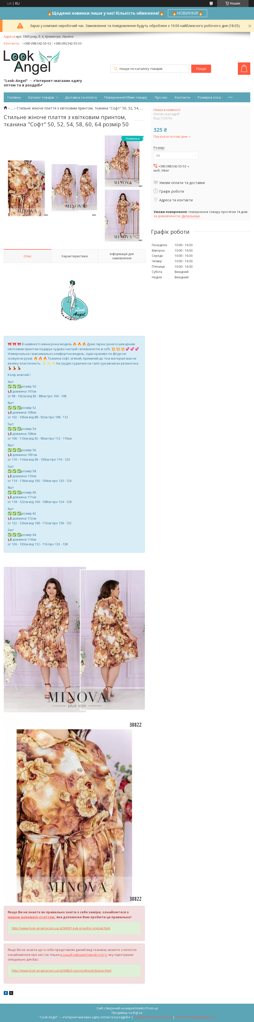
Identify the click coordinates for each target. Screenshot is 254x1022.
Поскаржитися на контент (153, 1017)
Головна (14, 97)
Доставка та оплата (81, 97)
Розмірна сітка (209, 97)
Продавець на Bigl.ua (127, 1013)
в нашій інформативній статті (83, 954)
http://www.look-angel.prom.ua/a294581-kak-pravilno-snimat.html (61, 928)
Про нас (161, 97)
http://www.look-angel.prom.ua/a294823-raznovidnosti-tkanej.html (61, 970)
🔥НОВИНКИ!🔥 (187, 13)
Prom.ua (152, 1008)
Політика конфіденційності (195, 1017)
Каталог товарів (41, 97)
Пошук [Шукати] (201, 69)
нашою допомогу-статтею (31, 917)
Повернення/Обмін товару (125, 97)
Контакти (182, 97)
